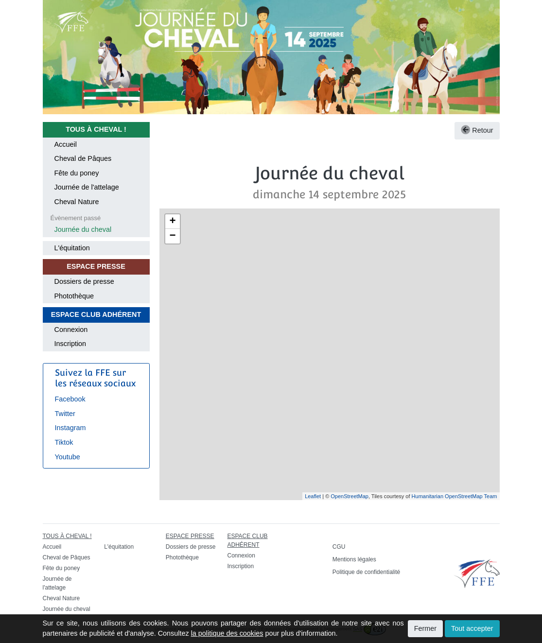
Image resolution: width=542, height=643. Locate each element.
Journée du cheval (83, 229)
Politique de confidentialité (366, 572)
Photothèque (74, 296)
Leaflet (313, 496)
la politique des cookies (227, 633)
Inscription (70, 344)
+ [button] (172, 221)
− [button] (172, 236)
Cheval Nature (76, 202)
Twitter (65, 413)
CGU (339, 546)
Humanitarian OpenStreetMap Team (454, 496)
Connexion (71, 329)
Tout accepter (472, 628)
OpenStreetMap (349, 496)
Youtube (67, 457)
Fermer (425, 628)
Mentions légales (354, 559)
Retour (477, 130)
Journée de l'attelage (86, 187)
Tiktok (64, 442)
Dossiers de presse (84, 281)
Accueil (65, 144)
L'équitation (72, 248)
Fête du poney (76, 173)
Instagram (70, 428)
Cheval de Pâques (83, 158)
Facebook (70, 399)
